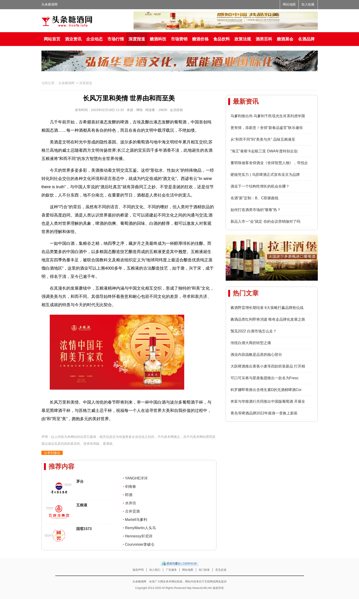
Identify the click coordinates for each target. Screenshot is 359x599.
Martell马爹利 (136, 520)
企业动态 (94, 39)
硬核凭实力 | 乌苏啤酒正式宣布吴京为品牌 (265, 175)
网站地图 (289, 4)
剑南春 (130, 486)
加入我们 (154, 569)
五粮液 (81, 505)
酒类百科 (264, 39)
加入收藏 (307, 4)
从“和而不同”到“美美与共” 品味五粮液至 (263, 139)
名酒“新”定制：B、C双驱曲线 (255, 198)
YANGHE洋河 (136, 478)
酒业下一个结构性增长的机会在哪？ (260, 186)
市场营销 (179, 39)
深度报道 (136, 39)
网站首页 (52, 39)
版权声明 (138, 569)
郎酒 (128, 495)
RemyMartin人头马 (140, 528)
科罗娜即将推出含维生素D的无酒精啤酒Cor (266, 390)
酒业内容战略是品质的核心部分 (256, 355)
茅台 (80, 481)
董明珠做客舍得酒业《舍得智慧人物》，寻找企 (269, 163)
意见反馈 (220, 569)
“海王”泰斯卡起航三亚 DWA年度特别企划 (264, 151)
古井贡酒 (132, 511)
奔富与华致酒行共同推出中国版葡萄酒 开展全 (268, 401)
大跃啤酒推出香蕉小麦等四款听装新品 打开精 (268, 366)
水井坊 (130, 503)
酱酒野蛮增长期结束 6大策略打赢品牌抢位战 (267, 308)
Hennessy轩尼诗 (138, 536)
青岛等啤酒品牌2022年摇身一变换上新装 (264, 413)
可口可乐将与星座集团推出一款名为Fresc (265, 378)
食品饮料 (221, 39)
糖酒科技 (158, 39)
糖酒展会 (285, 39)
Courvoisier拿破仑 (140, 544)
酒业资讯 (73, 39)
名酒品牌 (306, 39)
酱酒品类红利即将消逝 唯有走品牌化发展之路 (268, 319)
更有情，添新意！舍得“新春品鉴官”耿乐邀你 (267, 128)
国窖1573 (84, 529)
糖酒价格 (200, 39)
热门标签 (204, 569)
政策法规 (242, 39)
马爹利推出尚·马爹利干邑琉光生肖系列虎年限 (268, 116)
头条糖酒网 (49, 4)
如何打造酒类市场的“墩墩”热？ (256, 210)
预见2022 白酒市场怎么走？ (254, 331)
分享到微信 (52, 453)
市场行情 (115, 39)
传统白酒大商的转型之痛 (251, 343)
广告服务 (171, 569)
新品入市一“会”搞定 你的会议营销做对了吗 (265, 221)
